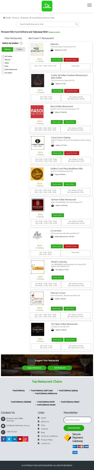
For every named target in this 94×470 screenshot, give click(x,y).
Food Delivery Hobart (70, 402)
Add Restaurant (59, 368)
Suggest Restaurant (34, 368)
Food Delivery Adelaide (21, 402)
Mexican (8, 60)
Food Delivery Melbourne (46, 393)
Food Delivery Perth (46, 402)
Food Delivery (19, 390)
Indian (7, 63)
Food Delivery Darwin (46, 405)
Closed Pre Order (71, 60)
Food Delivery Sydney (68, 390)
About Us (43, 421)
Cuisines (43, 429)
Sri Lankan (8, 73)
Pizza (6, 66)
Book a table (57, 60)
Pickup (19, 49)
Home (42, 418)
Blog (41, 432)
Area (41, 425)
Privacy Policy (45, 440)
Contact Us (44, 443)
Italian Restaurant (11, 69)
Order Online (69, 122)
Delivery (7, 49)
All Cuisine (8, 56)
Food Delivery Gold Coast (42, 390)
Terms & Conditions (48, 436)
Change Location (54, 32)
